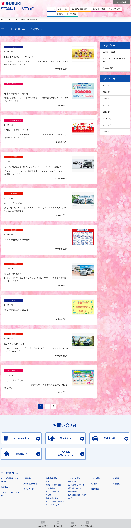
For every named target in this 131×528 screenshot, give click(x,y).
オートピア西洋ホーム (9, 428)
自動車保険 (72, 447)
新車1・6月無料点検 (53, 440)
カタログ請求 (96, 434)
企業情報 (116, 434)
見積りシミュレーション (46, 487)
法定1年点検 (50, 444)
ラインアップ (28, 444)
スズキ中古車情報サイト (14, 501)
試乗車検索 (95, 444)
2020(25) (107, 119)
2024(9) (106, 92)
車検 (47, 437)
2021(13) (107, 112)
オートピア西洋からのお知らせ (24, 19)
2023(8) (106, 99)
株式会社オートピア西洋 (17, 8)
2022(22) (107, 105)
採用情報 (116, 439)
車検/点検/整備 (51, 434)
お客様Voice (5, 442)
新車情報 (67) (109, 52)
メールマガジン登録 (78, 487)
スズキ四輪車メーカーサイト (14, 487)
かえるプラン (73, 437)
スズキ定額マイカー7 (76, 440)
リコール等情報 (110, 487)
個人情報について (49, 475)
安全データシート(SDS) (10, 475)
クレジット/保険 (74, 434)
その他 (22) (108, 68)
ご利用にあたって (30, 475)
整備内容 (49, 450)
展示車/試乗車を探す (31, 439)
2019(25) (107, 125)
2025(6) (106, 85)
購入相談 (94, 439)
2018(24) (107, 132)
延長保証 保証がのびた (76, 444)
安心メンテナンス (52, 447)
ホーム (3, 19)
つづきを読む (61, 64)
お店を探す (27, 434)
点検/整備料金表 (52, 454)
